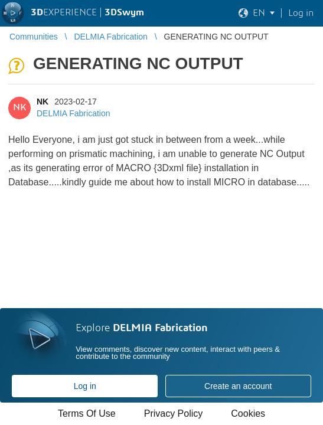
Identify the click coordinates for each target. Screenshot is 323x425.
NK (42, 101)
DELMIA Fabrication (73, 113)
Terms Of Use (87, 413)
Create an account (238, 386)
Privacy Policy (173, 413)
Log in (85, 386)
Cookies (248, 413)
